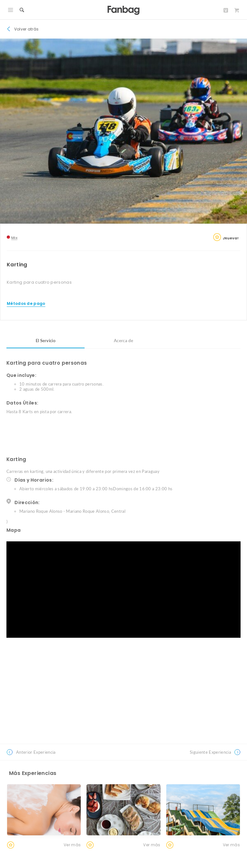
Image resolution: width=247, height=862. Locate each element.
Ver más (72, 845)
